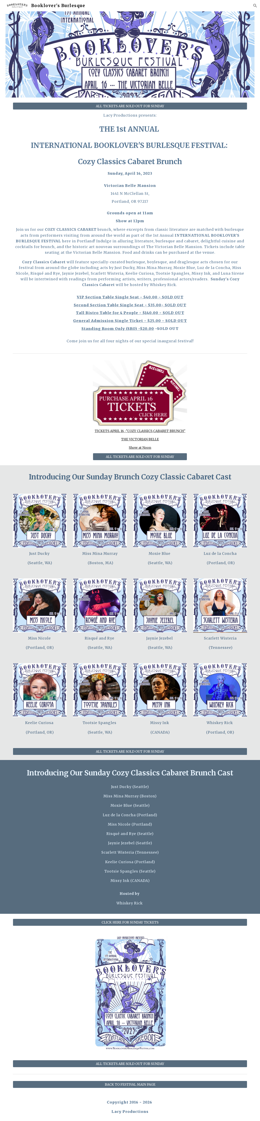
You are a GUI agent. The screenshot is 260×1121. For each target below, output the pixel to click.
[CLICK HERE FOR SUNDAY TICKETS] (130, 922)
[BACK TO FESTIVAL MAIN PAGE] (130, 1084)
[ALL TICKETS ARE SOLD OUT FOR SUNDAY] (130, 106)
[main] (130, 228)
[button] (255, 6)
